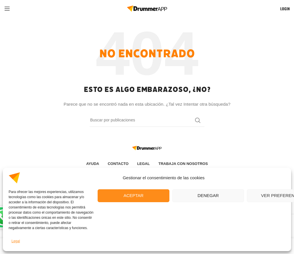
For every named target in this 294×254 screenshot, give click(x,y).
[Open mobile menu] (7, 8)
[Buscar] (147, 120)
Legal (15, 241)
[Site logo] (147, 8)
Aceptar (133, 195)
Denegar (208, 195)
